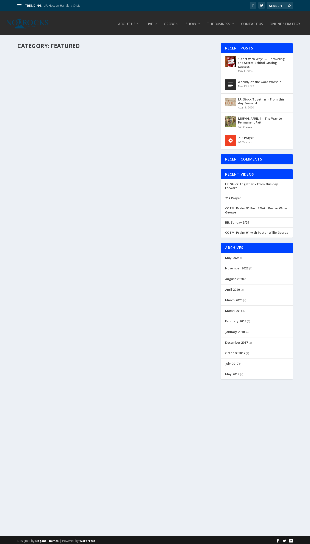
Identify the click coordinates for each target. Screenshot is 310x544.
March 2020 (233, 298)
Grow (169, 22)
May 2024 (232, 256)
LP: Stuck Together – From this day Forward (261, 100)
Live (149, 22)
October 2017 (235, 351)
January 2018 (235, 330)
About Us (126, 22)
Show (191, 22)
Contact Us (252, 22)
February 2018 (235, 320)
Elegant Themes (47, 539)
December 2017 (236, 341)
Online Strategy (285, 22)
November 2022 (236, 267)
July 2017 (232, 362)
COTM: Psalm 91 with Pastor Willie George (256, 231)
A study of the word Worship (259, 80)
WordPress (87, 539)
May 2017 (232, 372)
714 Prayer (246, 136)
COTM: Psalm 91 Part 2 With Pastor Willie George (256, 209)
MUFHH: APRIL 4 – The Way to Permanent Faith (260, 119)
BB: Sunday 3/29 (237, 221)
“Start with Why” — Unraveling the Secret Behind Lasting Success (261, 61)
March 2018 (233, 309)
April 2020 (232, 288)
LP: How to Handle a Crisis (61, 5)
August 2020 (234, 277)
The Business (218, 22)
